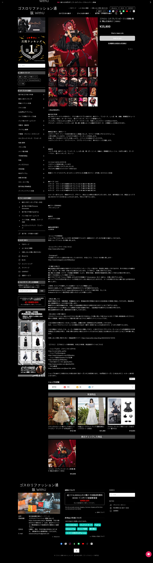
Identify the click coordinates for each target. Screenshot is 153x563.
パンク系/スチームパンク (27, 121)
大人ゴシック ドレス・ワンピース (29, 138)
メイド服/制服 (23, 151)
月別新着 (21, 169)
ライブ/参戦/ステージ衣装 (27, 116)
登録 (41, 291)
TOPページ (73, 8)
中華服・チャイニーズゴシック (28, 134)
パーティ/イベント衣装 (26, 191)
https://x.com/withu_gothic (57, 351)
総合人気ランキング (25, 99)
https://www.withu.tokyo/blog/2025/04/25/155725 (98, 338)
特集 (19, 160)
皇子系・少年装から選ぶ (103, 13)
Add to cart (117, 38)
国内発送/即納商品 (24, 186)
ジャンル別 (22, 108)
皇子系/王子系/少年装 (25, 94)
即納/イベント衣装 (24, 103)
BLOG (122, 8)
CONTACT (130, 8)
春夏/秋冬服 (22, 178)
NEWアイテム (23, 173)
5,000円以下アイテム (25, 112)
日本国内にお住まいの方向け (117, 43)
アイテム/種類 (23, 129)
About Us (114, 8)
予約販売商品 (22, 156)
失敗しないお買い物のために (100, 8)
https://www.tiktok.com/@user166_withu (62, 368)
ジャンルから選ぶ (84, 13)
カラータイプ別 (23, 182)
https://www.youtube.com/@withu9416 (61, 364)
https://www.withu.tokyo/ (56, 249)
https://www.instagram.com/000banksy (61, 355)
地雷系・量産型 (23, 125)
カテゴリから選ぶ (66, 13)
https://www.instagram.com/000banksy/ (61, 260)
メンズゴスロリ (23, 165)
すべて (54, 387)
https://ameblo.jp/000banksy (57, 360)
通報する (132, 378)
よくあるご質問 (84, 8)
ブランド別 (22, 147)
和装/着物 (21, 143)
